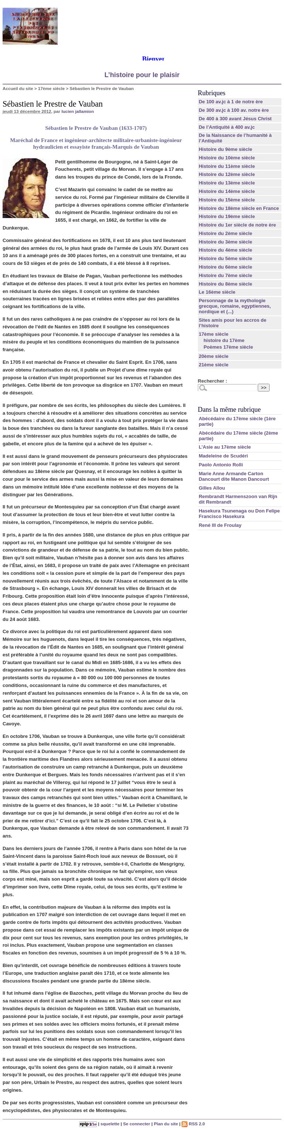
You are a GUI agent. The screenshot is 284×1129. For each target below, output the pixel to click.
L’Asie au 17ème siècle (225, 447)
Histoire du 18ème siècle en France (239, 208)
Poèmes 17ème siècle (228, 347)
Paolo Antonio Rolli (221, 464)
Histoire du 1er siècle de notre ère (237, 225)
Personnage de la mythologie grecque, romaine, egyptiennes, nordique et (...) (235, 306)
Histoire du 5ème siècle (225, 258)
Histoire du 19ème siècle (227, 216)
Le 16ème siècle (217, 292)
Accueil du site (18, 88)
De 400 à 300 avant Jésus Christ (235, 118)
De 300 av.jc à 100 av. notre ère (234, 110)
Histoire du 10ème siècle (227, 157)
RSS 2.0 (193, 1123)
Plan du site (166, 1123)
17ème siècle (51, 88)
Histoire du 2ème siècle (225, 233)
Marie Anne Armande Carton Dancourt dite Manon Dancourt (234, 476)
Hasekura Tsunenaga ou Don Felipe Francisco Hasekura (239, 513)
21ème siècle (213, 364)
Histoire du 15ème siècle (227, 200)
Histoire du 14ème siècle (227, 191)
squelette (110, 1123)
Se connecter (136, 1123)
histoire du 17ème (223, 340)
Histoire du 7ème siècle (225, 275)
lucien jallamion (77, 111)
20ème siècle (213, 356)
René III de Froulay (220, 525)
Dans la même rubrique (229, 409)
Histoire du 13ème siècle (227, 183)
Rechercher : (212, 381)
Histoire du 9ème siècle (225, 149)
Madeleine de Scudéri (223, 456)
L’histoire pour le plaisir (141, 75)
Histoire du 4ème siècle (225, 250)
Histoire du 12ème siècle (227, 174)
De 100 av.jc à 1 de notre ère (231, 101)
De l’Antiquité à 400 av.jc (226, 127)
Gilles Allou (212, 488)
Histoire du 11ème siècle (227, 166)
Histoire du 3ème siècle (225, 242)
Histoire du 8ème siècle (225, 284)
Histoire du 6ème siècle (225, 267)
